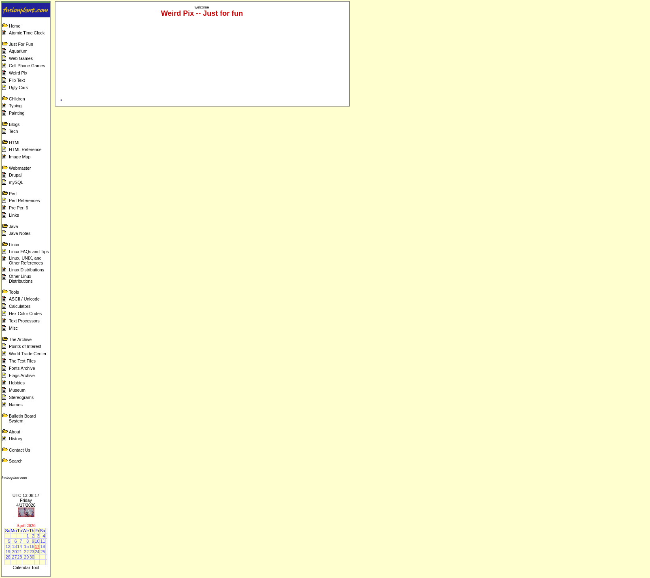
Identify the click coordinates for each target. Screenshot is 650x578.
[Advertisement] (501, 19)
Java (13, 226)
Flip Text (17, 80)
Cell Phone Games (27, 65)
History (15, 438)
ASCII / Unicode (24, 298)
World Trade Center (28, 353)
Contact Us (19, 450)
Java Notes (19, 233)
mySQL (16, 182)
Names (16, 404)
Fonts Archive (22, 368)
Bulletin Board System (22, 418)
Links (14, 215)
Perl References (24, 200)
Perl (13, 193)
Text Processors (24, 320)
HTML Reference (25, 149)
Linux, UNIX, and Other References (26, 260)
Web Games (21, 58)
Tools (14, 292)
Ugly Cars (18, 87)
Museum (17, 390)
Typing (15, 105)
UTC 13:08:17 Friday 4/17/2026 (26, 500)
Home (14, 25)
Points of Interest (25, 346)
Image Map (19, 156)
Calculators (19, 306)
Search (16, 461)
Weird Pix (18, 72)
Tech (13, 131)
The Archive (20, 339)
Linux (14, 244)
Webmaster (20, 168)
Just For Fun (21, 44)
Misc (13, 328)
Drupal (15, 175)
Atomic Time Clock (27, 32)
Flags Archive (22, 375)
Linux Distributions (26, 269)
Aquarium (18, 51)
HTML (15, 142)
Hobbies (17, 382)
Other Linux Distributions (21, 279)
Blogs (14, 124)
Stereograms (21, 397)
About (14, 431)
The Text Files (22, 360)
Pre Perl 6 (18, 207)
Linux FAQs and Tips (29, 251)
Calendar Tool (26, 567)
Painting (17, 113)
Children (17, 98)
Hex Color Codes (25, 313)
